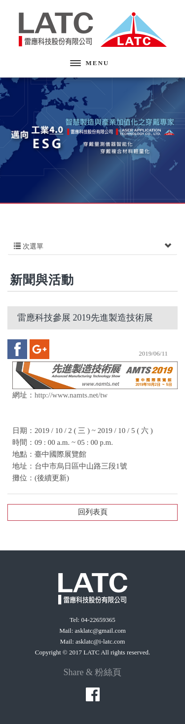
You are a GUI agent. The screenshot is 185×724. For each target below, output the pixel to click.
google (39, 349)
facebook (17, 349)
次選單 (92, 247)
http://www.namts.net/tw (71, 395)
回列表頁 (93, 512)
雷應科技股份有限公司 (93, 29)
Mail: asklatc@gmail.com (92, 630)
